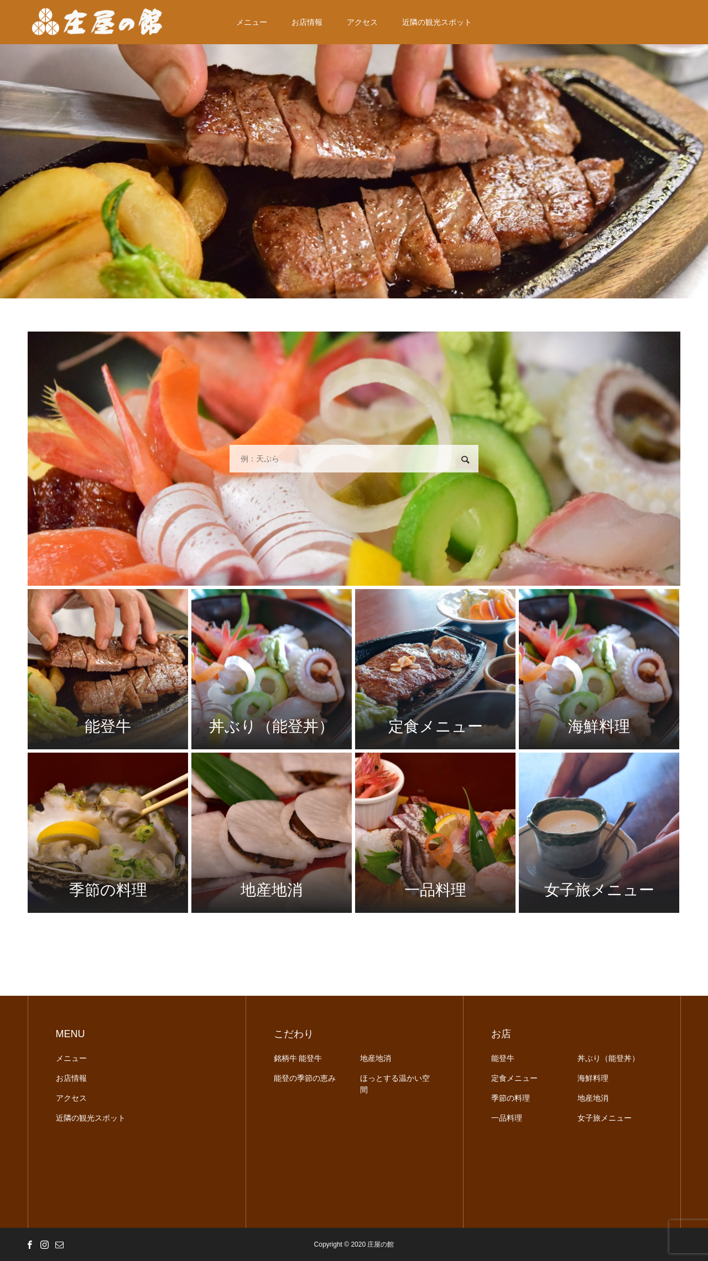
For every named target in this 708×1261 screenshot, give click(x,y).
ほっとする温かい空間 (395, 1084)
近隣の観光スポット (437, 22)
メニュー (251, 22)
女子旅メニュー (604, 1117)
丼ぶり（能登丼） (608, 1058)
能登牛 (502, 1058)
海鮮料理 (592, 1078)
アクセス (362, 22)
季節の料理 (510, 1098)
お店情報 (306, 22)
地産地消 (375, 1058)
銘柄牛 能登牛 (298, 1058)
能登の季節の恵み (305, 1078)
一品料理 (506, 1117)
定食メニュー (514, 1078)
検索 (465, 460)
